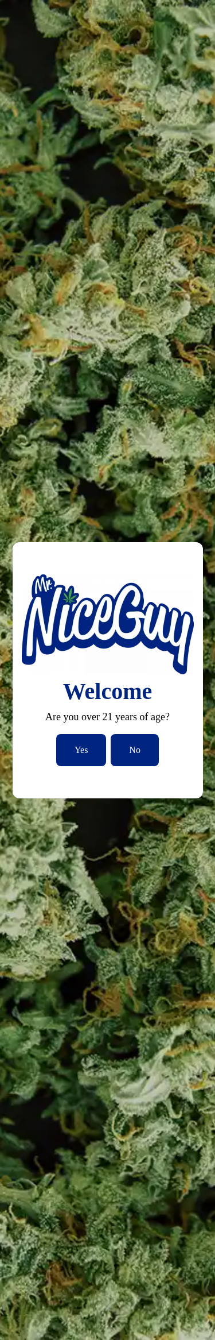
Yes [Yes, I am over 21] (81, 750)
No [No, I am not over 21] (134, 750)
